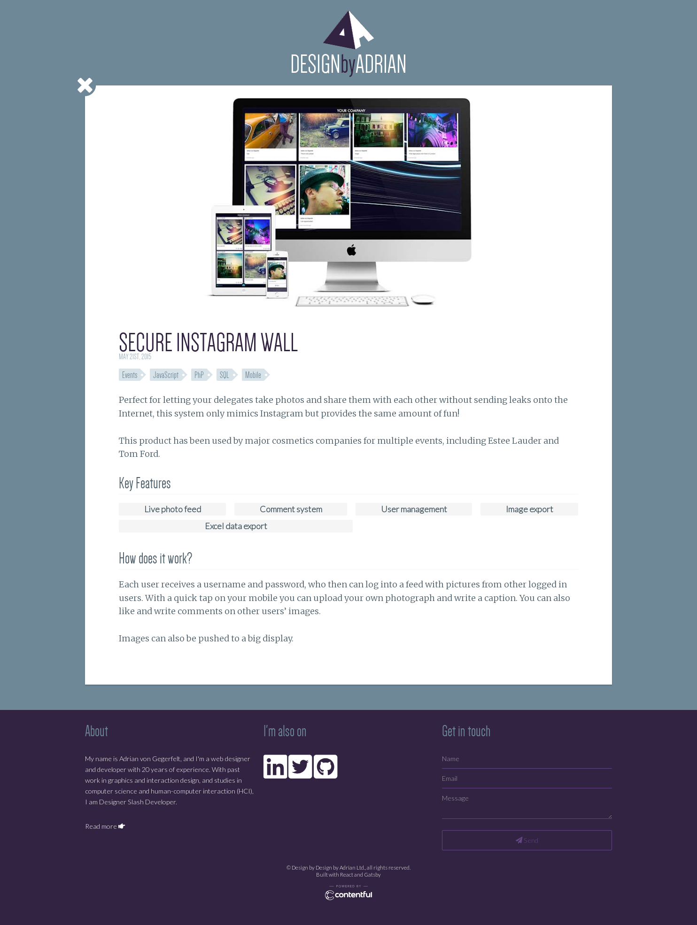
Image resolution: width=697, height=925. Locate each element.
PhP (199, 375)
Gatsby (372, 874)
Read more (105, 826)
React (346, 874)
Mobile (253, 375)
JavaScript (165, 375)
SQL (224, 375)
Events (129, 375)
